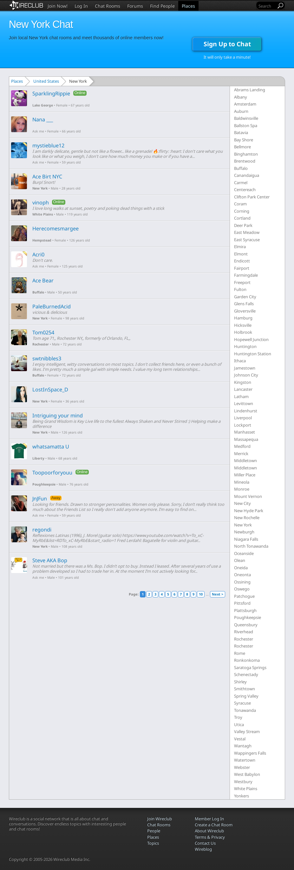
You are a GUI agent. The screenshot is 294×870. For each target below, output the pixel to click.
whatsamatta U (50, 446)
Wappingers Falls (250, 753)
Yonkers (241, 796)
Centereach (245, 189)
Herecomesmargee (55, 228)
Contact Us (205, 843)
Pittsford (242, 603)
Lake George (42, 105)
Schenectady (246, 674)
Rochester (40, 344)
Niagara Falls (246, 539)
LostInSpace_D (50, 389)
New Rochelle (246, 517)
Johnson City (246, 375)
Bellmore (242, 147)
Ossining (242, 582)
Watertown (244, 760)
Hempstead (41, 240)
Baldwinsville (246, 118)
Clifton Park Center (252, 197)
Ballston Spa (245, 125)
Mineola (241, 482)
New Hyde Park (248, 510)
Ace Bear (43, 280)
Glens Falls (244, 303)
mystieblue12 (48, 145)
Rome (239, 653)
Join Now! (58, 6)
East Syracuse (247, 239)
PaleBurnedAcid (51, 306)
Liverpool (243, 418)
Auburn (241, 111)
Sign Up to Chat (227, 44)
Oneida (241, 567)
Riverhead (243, 632)
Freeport (242, 282)
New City (242, 503)
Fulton (240, 289)
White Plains (42, 214)
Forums (135, 6)
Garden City (245, 297)
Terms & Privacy (210, 837)
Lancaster (243, 389)
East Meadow (246, 232)
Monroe (241, 489)
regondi (41, 529)
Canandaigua (246, 175)
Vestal (239, 739)
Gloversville (245, 311)
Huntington (245, 346)
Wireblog (203, 849)
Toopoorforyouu (52, 472)
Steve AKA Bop (49, 560)
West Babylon (247, 774)
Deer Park (243, 225)
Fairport (241, 268)
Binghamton (246, 154)
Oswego (242, 589)
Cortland (242, 218)
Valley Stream (247, 731)
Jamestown (244, 368)
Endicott (242, 261)
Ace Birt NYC (47, 176)
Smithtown (244, 689)
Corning (241, 211)
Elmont (241, 254)
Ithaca (240, 361)
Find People (162, 6)
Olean (239, 560)
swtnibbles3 (46, 358)
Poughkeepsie (44, 484)
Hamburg (243, 318)
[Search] (267, 6)
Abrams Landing (249, 90)
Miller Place (244, 475)
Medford (242, 446)
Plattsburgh (245, 610)
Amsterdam (245, 104)
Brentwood (244, 161)
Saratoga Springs (250, 667)
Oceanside (244, 553)
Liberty (38, 458)
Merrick (241, 453)
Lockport (242, 425)
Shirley (240, 682)
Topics (153, 843)
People (153, 830)
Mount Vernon (248, 496)
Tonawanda (245, 710)
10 (201, 594)
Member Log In (209, 818)
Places (188, 6)
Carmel (240, 182)
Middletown (245, 460)
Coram (240, 204)
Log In (81, 6)
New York (40, 188)
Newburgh (244, 532)
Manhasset (244, 432)
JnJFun (39, 498)
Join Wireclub (159, 818)
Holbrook (243, 332)
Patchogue (244, 596)
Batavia (241, 132)
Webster (242, 767)
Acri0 (38, 254)
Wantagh (243, 746)
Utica (239, 724)
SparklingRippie (51, 93)
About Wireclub (209, 830)
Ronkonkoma (247, 660)
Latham (241, 396)
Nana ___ (42, 119)
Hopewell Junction (251, 339)
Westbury (243, 781)
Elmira (240, 246)
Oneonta (242, 574)
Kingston (242, 382)
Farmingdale (246, 275)
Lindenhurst (245, 411)
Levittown (243, 403)
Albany (240, 97)
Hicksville (243, 325)
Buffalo (38, 292)
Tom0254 (43, 332)
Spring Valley (246, 696)
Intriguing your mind (57, 415)
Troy (238, 717)
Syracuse (242, 703)
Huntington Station (252, 354)
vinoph (40, 202)
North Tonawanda (251, 546)
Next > (217, 594)
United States (46, 81)
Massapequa (246, 439)
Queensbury (246, 625)
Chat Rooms (107, 6)
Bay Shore (243, 140)
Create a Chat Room (213, 824)
